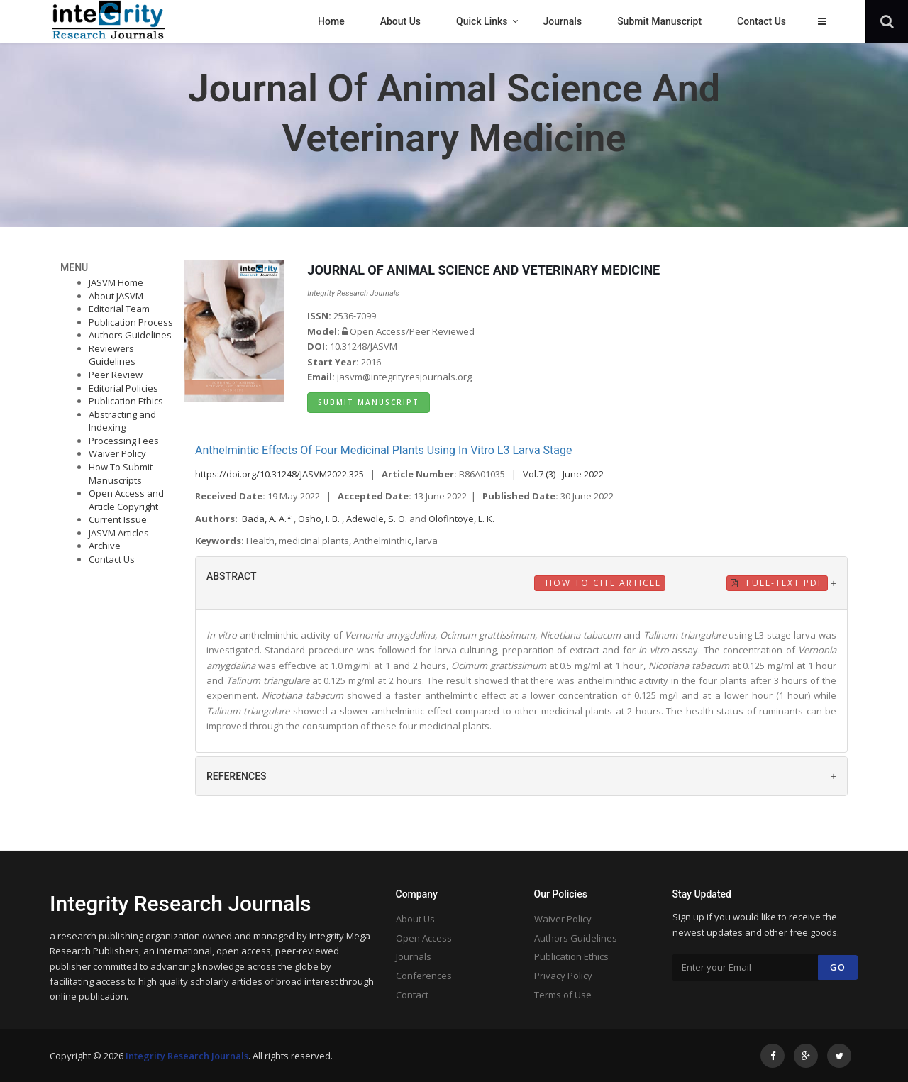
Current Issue (118, 519)
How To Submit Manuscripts (121, 473)
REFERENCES (236, 776)
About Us (415, 918)
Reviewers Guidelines (112, 355)
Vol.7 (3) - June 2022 (563, 474)
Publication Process (131, 322)
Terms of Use (563, 994)
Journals (413, 956)
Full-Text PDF (777, 583)
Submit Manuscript (368, 402)
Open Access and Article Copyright (126, 500)
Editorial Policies (123, 388)
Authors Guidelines (130, 335)
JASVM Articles (119, 532)
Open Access (424, 938)
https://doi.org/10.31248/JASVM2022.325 (279, 474)
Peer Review (116, 374)
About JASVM (116, 295)
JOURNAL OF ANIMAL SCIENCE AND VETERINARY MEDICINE (483, 270)
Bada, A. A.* (268, 518)
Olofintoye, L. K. (461, 518)
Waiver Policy (117, 453)
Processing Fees (124, 440)
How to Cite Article (601, 583)
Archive (105, 545)
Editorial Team (119, 308)
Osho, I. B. (320, 518)
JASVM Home (116, 282)
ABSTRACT (231, 576)
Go (838, 967)
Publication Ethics (126, 400)
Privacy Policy (563, 975)
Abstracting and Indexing (122, 421)
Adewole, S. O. (377, 518)
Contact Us (112, 559)
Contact (412, 994)
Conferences (424, 975)
